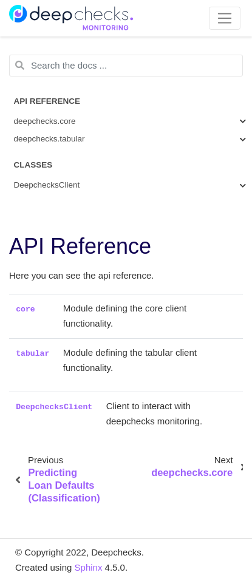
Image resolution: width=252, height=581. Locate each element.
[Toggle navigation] (225, 18)
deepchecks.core (45, 121)
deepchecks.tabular (49, 138)
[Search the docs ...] (126, 65)
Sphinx (89, 567)
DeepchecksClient (47, 184)
